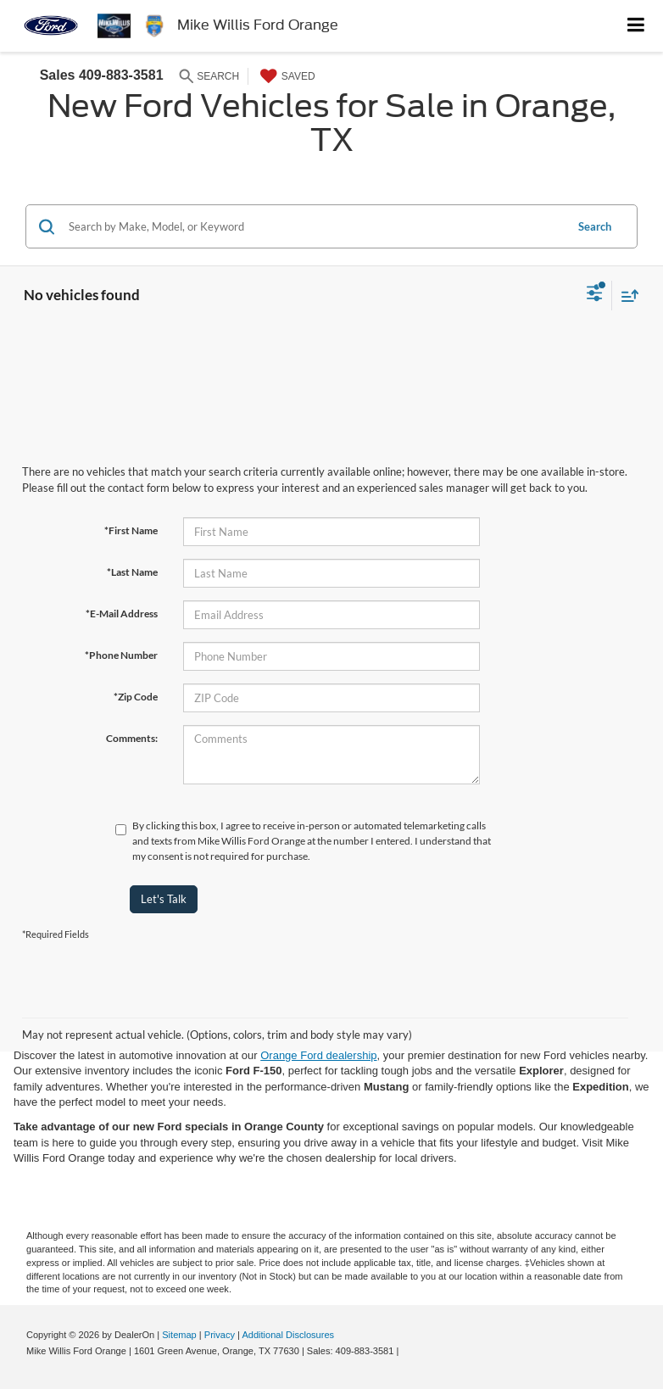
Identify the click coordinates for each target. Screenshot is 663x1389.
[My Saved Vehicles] (285, 76)
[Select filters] (594, 295)
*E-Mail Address (122, 613)
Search (594, 226)
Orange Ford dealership (318, 1055)
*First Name (131, 530)
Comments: (132, 738)
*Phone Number (121, 655)
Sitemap (179, 1335)
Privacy (219, 1335)
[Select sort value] (625, 295)
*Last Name (132, 572)
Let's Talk (164, 899)
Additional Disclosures (288, 1335)
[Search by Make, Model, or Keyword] (314, 226)
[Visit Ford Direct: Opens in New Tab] (406, 1351)
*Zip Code (136, 696)
